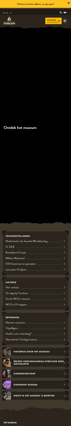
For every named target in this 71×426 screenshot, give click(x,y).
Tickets (53, 20)
